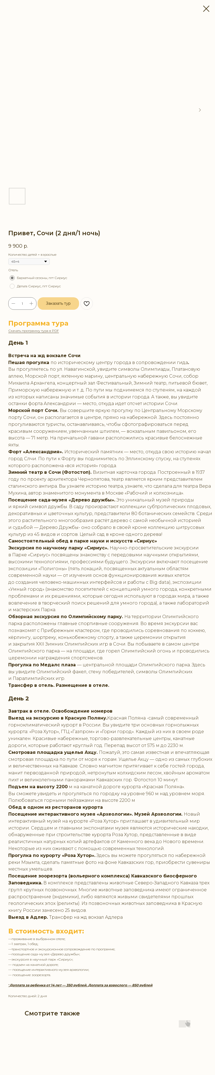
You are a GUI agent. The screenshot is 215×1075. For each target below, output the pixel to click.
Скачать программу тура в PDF (33, 331)
